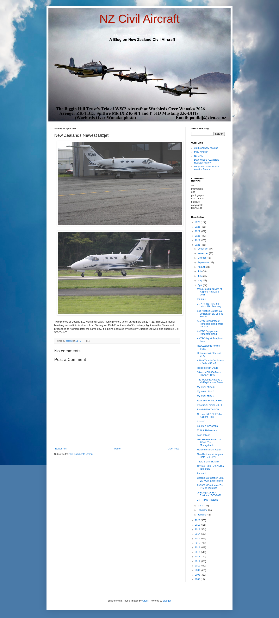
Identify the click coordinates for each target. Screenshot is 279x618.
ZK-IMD (201, 421)
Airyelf (145, 600)
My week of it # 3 (205, 387)
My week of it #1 (205, 396)
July (200, 271)
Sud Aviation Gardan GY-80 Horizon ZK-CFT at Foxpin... (210, 314)
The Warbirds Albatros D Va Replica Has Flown (210, 381)
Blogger (167, 600)
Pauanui (201, 299)
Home (117, 448)
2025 (198, 227)
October (202, 257)
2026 (198, 222)
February (203, 510)
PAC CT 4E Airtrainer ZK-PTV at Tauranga (210, 486)
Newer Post (61, 448)
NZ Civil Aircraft (139, 18)
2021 (198, 245)
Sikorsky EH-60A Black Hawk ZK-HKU (209, 373)
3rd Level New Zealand (206, 148)
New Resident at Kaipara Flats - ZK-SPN (210, 455)
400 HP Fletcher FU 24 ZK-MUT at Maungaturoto (209, 442)
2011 (198, 561)
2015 (198, 543)
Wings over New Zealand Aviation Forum (207, 168)
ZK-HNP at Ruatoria (207, 499)
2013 (198, 552)
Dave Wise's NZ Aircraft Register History (206, 161)
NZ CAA (198, 156)
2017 (198, 534)
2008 (198, 574)
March (201, 505)
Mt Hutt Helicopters (207, 430)
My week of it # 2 (205, 391)
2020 (198, 520)
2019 (198, 524)
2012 (198, 556)
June (200, 276)
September (204, 262)
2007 (198, 579)
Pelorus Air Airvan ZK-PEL (210, 405)
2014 (198, 547)
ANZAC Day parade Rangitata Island (207, 332)
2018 (198, 529)
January (202, 514)
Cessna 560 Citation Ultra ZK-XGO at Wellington (210, 479)
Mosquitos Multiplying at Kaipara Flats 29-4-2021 (209, 292)
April (200, 285)
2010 (198, 565)
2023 (198, 235)
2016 (198, 538)
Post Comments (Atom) (80, 454)
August (202, 267)
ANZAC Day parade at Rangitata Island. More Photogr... (210, 324)
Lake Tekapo (203, 435)
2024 (198, 231)
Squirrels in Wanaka (207, 426)
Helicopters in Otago (207, 368)
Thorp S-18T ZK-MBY (208, 461)
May (200, 280)
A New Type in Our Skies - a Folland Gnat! (210, 362)
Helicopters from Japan (209, 449)
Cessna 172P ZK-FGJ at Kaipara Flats (209, 415)
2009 (198, 570)
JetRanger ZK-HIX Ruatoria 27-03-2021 (209, 494)
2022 (198, 240)
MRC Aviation (201, 152)
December (203, 248)
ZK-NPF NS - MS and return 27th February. (209, 305)
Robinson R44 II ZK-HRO (210, 400)
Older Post (173, 448)
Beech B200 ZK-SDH (208, 409)
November (203, 253)
